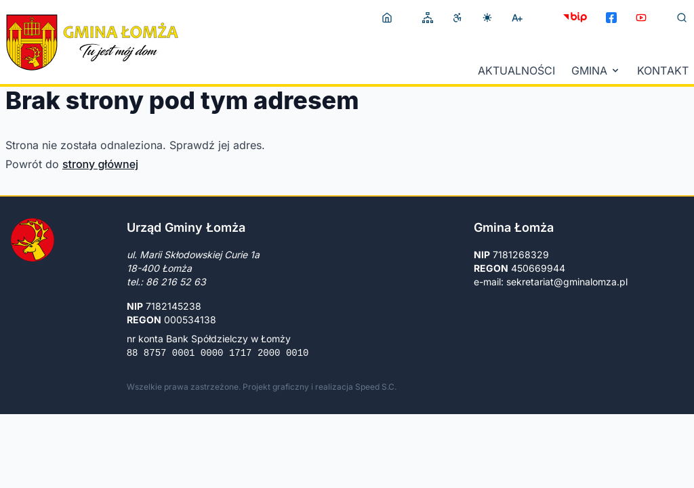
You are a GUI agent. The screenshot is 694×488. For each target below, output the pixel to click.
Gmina (596, 70)
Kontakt (663, 70)
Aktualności (516, 70)
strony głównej (100, 164)
